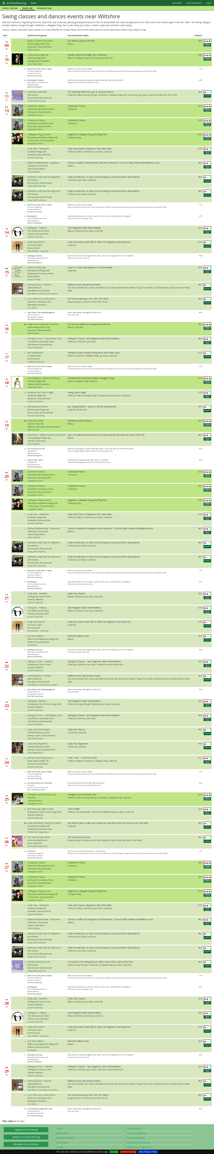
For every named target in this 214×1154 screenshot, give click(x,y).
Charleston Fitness (36, 106)
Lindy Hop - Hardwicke (38, 148)
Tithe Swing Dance (35, 738)
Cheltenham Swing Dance (38, 832)
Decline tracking (128, 1151)
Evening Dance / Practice (39, 284)
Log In (209, 2)
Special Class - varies (35, 460)
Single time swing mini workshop (43, 324)
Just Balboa (32, 645)
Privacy (59, 1147)
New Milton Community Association (42, 293)
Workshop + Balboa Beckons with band (46, 434)
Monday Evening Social (38, 961)
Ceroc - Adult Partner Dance (36, 790)
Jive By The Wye (33, 279)
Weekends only (44, 8)
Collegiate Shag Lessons (39, 134)
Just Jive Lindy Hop (35, 157)
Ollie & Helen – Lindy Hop (38, 251)
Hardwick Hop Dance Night (40, 392)
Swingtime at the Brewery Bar (41, 794)
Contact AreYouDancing (138, 1142)
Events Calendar (10, 8)
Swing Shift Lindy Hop (36, 101)
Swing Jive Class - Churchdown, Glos (44, 338)
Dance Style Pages (136, 1137)
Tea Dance (31, 851)
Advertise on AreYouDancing (26, 1137)
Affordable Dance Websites (26, 1144)
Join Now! (176, 2)
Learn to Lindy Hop (36, 267)
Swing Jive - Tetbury (36, 227)
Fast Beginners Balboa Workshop (43, 378)
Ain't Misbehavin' (35, 352)
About (33, 2)
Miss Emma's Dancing (34, 76)
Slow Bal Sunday (35, 420)
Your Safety (62, 1142)
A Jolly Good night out (37, 54)
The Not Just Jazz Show (38, 837)
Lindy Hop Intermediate (38, 729)
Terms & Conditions (136, 1133)
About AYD (61, 1133)
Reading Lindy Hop (34, 256)
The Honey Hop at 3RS (36, 449)
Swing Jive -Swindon (37, 701)
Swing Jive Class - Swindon (40, 661)
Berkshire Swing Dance (34, 87)
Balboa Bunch (33, 50)
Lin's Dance (32, 308)
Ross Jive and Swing (35, 415)
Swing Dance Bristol (35, 361)
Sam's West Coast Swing (35, 319)
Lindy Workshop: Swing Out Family (44, 823)
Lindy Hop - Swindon (37, 593)
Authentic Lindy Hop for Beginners (43, 176)
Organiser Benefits (65, 1137)
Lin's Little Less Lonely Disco (41, 298)
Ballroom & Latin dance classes (39, 69)
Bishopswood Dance (37, 406)
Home (59, 1128)
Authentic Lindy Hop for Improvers (44, 191)
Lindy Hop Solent (34, 64)
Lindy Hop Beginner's (37, 743)
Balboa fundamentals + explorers (43, 162)
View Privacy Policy (148, 1151)
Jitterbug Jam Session (35, 80)
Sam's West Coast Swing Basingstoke (41, 312)
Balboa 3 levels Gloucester (40, 40)
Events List (27, 8)
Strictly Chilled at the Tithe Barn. (40, 783)
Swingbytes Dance (35, 115)
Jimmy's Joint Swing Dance (40, 757)
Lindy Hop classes (36, 242)
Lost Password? (193, 2)
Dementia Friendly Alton (37, 846)
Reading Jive (32, 216)
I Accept (114, 1151)
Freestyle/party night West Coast (39, 1109)
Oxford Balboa (33, 172)
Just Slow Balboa (35, 635)
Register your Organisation (139, 1147)
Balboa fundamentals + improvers (43, 528)
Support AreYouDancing (26, 1129)
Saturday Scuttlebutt (37, 91)
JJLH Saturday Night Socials (40, 808)
